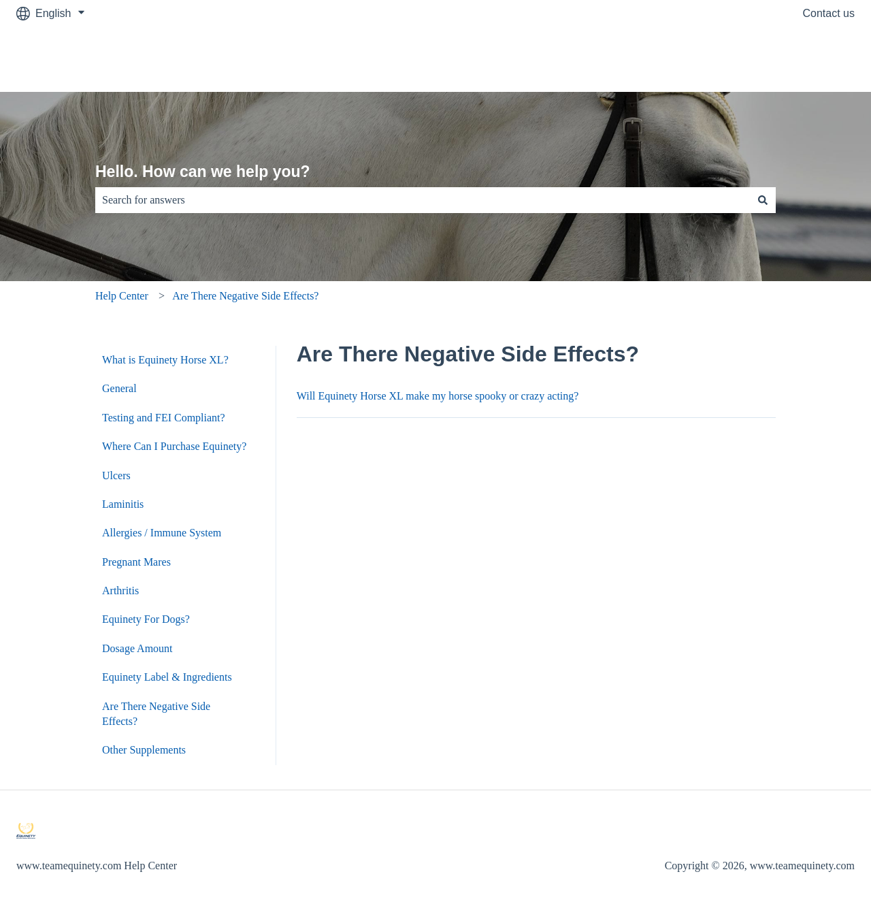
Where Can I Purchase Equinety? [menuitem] (174, 446)
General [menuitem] (119, 388)
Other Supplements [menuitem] (144, 750)
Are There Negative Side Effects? (245, 296)
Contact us (829, 13)
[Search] (763, 200)
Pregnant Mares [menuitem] (136, 562)
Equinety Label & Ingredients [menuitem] (167, 677)
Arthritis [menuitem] (120, 590)
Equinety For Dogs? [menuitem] (146, 619)
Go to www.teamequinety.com (769, 59)
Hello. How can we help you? (202, 171)
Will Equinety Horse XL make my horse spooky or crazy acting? (438, 396)
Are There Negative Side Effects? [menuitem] (156, 713)
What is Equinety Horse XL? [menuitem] (165, 360)
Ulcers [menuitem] (116, 475)
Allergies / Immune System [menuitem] (161, 532)
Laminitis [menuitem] (123, 504)
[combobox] (422, 200)
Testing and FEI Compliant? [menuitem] (163, 417)
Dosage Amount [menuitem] (137, 648)
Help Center (121, 296)
